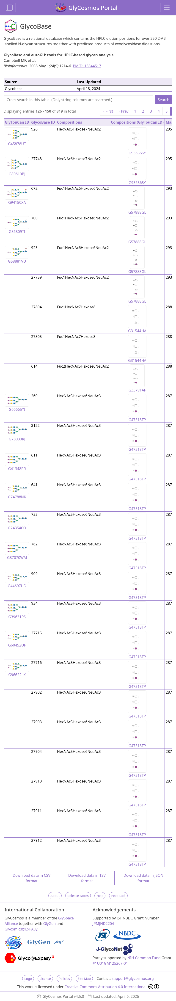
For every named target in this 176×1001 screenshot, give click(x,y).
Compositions (69, 122)
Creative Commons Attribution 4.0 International (111, 986)
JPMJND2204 (103, 923)
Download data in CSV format (31, 878)
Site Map (84, 978)
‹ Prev (124, 111)
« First (108, 111)
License (45, 978)
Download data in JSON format (143, 878)
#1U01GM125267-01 (110, 963)
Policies (64, 978)
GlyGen (49, 923)
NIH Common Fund (144, 957)
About (55, 895)
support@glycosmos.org (133, 978)
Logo (28, 978)
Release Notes (78, 895)
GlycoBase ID (43, 122)
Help (100, 895)
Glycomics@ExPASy (21, 929)
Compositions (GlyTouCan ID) (137, 122)
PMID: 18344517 (87, 65)
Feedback (118, 895)
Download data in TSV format (87, 878)
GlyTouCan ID (17, 122)
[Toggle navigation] (166, 7)
